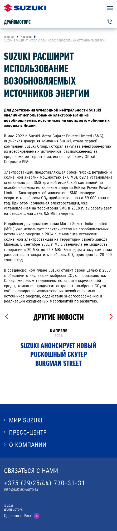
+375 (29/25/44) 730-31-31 (44, 483)
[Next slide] (110, 317)
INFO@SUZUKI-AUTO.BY (21, 490)
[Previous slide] (6, 317)
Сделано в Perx (17, 515)
